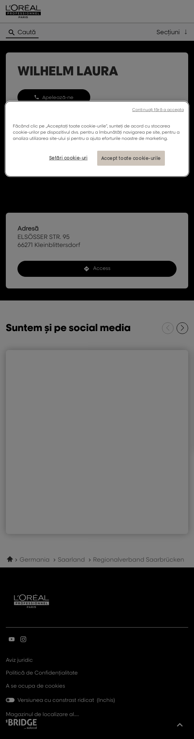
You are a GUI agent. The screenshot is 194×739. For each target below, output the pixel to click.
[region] (97, 139)
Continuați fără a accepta (158, 109)
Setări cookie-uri (68, 157)
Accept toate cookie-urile (131, 158)
